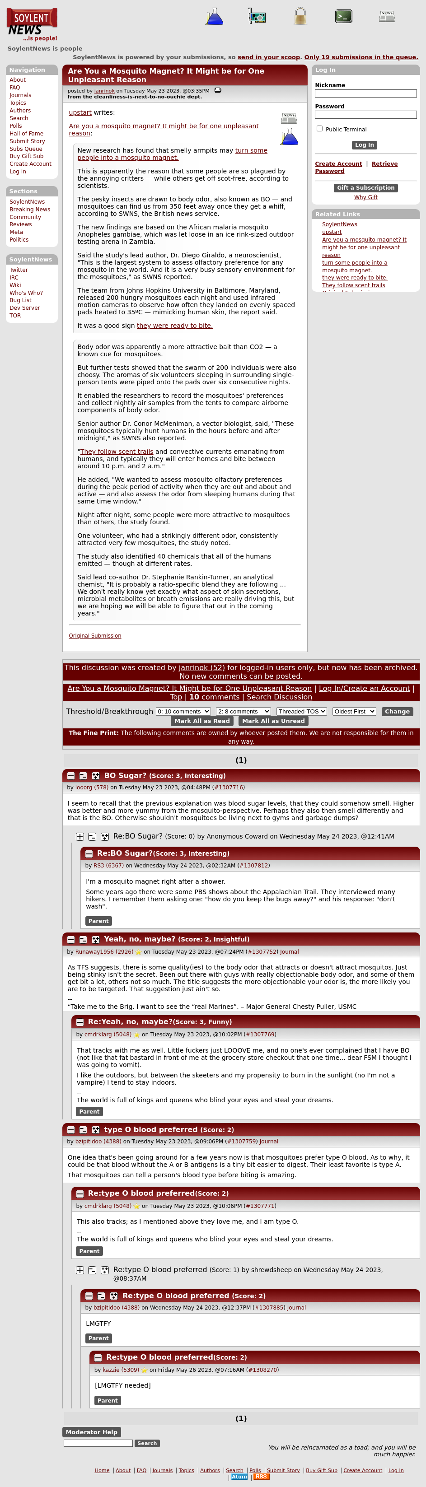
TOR (15, 315)
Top (176, 697)
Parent (99, 921)
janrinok (104, 91)
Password (329, 106)
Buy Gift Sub (26, 156)
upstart (332, 232)
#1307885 (269, 1308)
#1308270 (262, 1370)
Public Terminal (341, 129)
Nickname (330, 85)
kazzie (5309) (121, 1370)
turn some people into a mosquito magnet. (172, 154)
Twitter (18, 270)
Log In (17, 171)
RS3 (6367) (109, 865)
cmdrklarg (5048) (108, 1034)
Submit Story (27, 141)
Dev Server (24, 308)
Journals (20, 95)
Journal (289, 952)
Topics (17, 103)
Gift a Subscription (366, 188)
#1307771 (260, 1206)
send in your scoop (269, 57)
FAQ (14, 87)
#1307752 (262, 952)
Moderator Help (91, 1432)
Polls (15, 126)
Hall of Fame (26, 134)
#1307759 (241, 1141)
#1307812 (253, 865)
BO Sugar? (125, 775)
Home (102, 1470)
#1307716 (228, 787)
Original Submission (95, 636)
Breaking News (29, 209)
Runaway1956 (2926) (104, 952)
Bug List (20, 300)
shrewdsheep (271, 1269)
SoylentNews (32, 25)
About (17, 80)
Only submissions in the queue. (361, 57)
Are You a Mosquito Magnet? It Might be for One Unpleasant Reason (190, 688)
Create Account (30, 164)
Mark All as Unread (273, 721)
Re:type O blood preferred (141, 1193)
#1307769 (260, 1034)
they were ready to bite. (355, 278)
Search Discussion (279, 697)
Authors (20, 110)
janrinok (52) (202, 667)
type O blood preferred (151, 1129)
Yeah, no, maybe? (140, 939)
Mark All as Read (202, 721)
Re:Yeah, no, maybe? (130, 1021)
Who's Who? (26, 293)
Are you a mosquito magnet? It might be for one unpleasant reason (364, 247)
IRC (14, 278)
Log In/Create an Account (364, 688)
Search (18, 118)
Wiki (15, 285)
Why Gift (366, 197)
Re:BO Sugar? (138, 836)
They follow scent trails (353, 285)
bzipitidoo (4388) (98, 1141)
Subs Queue (25, 149)
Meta (16, 232)
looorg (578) (92, 787)
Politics (18, 240)
